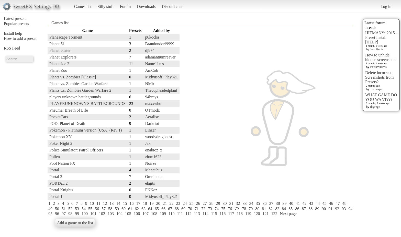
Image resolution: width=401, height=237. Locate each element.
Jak (147, 143)
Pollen (54, 157)
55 (90, 209)
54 (84, 209)
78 (244, 209)
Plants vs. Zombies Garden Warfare (78, 83)
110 (171, 213)
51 (64, 209)
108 (154, 213)
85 (290, 209)
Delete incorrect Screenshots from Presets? (379, 77)
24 (185, 203)
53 (77, 209)
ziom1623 (153, 157)
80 (257, 209)
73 (210, 209)
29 (218, 203)
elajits (150, 183)
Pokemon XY (60, 137)
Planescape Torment (65, 37)
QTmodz (152, 110)
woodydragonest (158, 137)
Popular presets (16, 23)
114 (205, 213)
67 (170, 209)
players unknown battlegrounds (75, 97)
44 (318, 203)
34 (251, 203)
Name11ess (154, 64)
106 (137, 213)
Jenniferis (376, 49)
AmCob (151, 70)
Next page (288, 213)
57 (104, 209)
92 (337, 209)
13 (111, 203)
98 (70, 213)
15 (125, 203)
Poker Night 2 (60, 143)
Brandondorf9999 (159, 44)
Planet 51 (57, 44)
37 (271, 203)
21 (165, 203)
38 (278, 203)
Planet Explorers (62, 57)
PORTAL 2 (58, 183)
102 (102, 213)
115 (214, 213)
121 (265, 213)
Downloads (146, 6)
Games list (83, 6)
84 (284, 209)
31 (231, 203)
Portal (54, 170)
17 (138, 203)
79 (251, 209)
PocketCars (58, 117)
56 (97, 209)
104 (119, 213)
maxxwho (153, 103)
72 (203, 209)
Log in (386, 6)
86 (297, 209)
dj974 (149, 50)
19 (151, 203)
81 (264, 209)
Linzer (150, 130)
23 (178, 203)
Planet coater (60, 50)
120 (257, 213)
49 (50, 209)
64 (150, 209)
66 (163, 209)
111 (180, 213)
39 (284, 203)
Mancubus (153, 170)
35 (258, 203)
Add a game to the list (75, 223)
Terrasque (376, 89)
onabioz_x (153, 150)
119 (248, 213)
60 (123, 209)
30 (224, 203)
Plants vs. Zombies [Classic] (72, 77)
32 (238, 203)
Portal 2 (55, 176)
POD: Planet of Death (67, 123)
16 (131, 203)
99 (77, 213)
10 (92, 203)
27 (205, 203)
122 (274, 213)
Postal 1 (55, 196)
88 (310, 209)
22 (171, 203)
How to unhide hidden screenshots (380, 57)
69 (183, 209)
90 (324, 209)
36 (264, 203)
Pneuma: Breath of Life (68, 110)
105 (128, 213)
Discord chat (172, 6)
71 (197, 209)
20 (158, 203)
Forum (125, 6)
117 (231, 213)
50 (57, 209)
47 (338, 203)
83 (277, 209)
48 (344, 203)
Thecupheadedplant (161, 90)
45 (324, 203)
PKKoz (151, 190)
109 (163, 213)
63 (143, 209)
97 (64, 213)
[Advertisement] (333, 104)
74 (217, 209)
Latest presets (15, 18)
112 (188, 213)
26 (198, 203)
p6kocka (152, 37)
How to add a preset (20, 38)
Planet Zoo (58, 70)
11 (98, 203)
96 (57, 213)
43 (311, 203)
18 (145, 203)
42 (304, 203)
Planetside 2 (59, 64)
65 (157, 209)
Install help (13, 33)
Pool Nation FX (62, 163)
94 (350, 209)
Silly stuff (106, 6)
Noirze (150, 163)
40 (291, 203)
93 (344, 209)
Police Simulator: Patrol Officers (76, 150)
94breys (151, 97)
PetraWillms (378, 67)
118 (240, 213)
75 (223, 209)
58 (110, 209)
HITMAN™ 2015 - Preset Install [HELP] (381, 37)
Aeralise (152, 117)
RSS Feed (12, 48)
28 (211, 203)
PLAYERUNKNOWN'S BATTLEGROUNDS (87, 103)
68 (177, 209)
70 (190, 209)
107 (145, 213)
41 (298, 203)
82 (271, 209)
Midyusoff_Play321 (161, 77)
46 (331, 203)
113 (197, 213)
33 (244, 203)
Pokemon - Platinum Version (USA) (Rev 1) (85, 130)
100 (85, 213)
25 (191, 203)
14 (118, 203)
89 (317, 209)
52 (70, 209)
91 (330, 209)
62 (137, 209)
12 (105, 203)
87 (304, 209)
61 (130, 209)
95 (50, 213)
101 (93, 213)
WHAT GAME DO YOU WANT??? (381, 97)
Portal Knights (61, 190)
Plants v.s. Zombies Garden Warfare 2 (80, 90)
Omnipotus (154, 176)
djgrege (375, 107)
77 (237, 208)
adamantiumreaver (160, 57)
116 (223, 213)
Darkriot (152, 123)
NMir (149, 83)
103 (111, 213)
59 (117, 209)
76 (230, 209)
